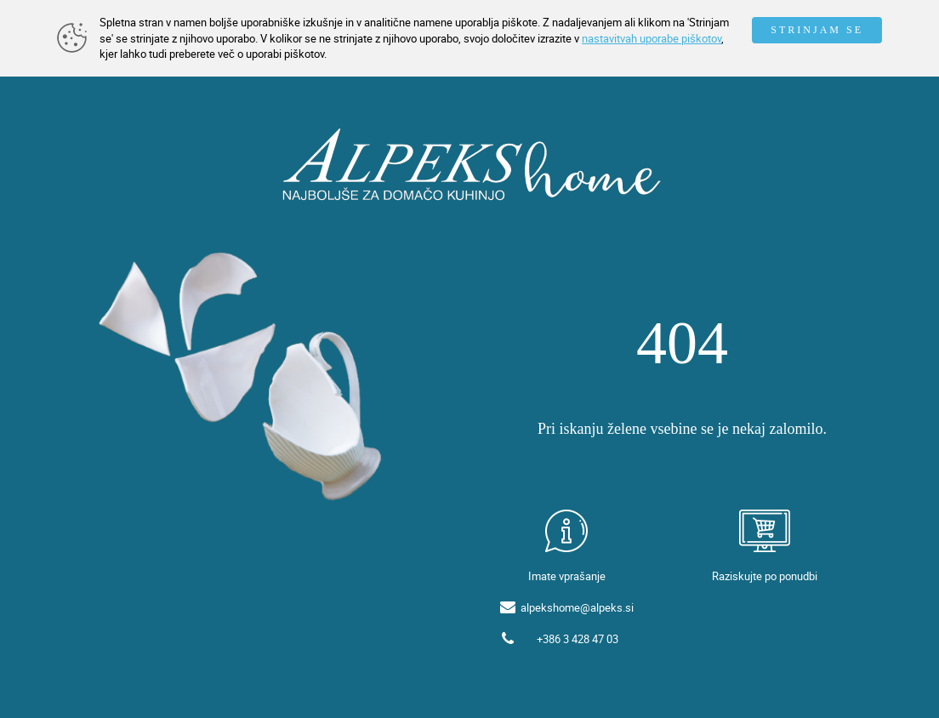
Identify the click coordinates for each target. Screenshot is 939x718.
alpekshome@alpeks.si (577, 607)
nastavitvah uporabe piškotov (651, 38)
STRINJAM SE (817, 30)
